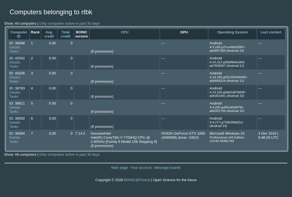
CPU (124, 32)
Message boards (167, 168)
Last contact (271, 32)
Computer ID (18, 34)
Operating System (232, 32)
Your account (141, 168)
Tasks (13, 51)
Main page (119, 168)
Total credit (65, 34)
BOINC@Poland (137, 180)
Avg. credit (49, 34)
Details (14, 47)
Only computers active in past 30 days (69, 23)
